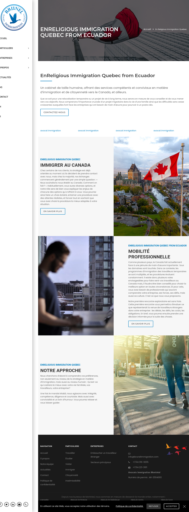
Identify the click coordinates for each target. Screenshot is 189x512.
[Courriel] (24, 504)
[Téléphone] (31, 504)
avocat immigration (50, 130)
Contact (8, 79)
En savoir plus (53, 211)
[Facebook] (5, 504)
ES (4, 93)
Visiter (69, 464)
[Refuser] (184, 506)
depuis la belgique (110, 499)
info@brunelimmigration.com (143, 456)
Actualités (9, 65)
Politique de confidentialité (47, 482)
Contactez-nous (54, 112)
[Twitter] (11, 504)
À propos (19, 58)
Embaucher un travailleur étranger (104, 455)
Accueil (7, 37)
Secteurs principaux (101, 462)
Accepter (172, 506)
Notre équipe (47, 464)
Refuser (153, 506)
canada (44, 499)
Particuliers (19, 44)
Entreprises (19, 51)
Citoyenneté (72, 475)
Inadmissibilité (73, 480)
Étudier (69, 458)
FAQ (5, 72)
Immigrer (70, 469)
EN (4, 86)
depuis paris (137, 499)
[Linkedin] (18, 504)
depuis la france (79, 499)
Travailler (70, 453)
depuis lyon (167, 499)
